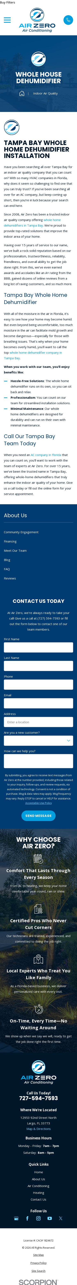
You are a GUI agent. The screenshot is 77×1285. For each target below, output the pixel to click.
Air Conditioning (38, 1186)
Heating (38, 1193)
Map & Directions (38, 1129)
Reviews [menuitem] (10, 578)
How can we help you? (19, 751)
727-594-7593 (38, 1098)
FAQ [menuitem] (7, 569)
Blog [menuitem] (7, 560)
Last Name (11, 658)
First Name (11, 639)
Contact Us (38, 1199)
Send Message (38, 816)
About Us (38, 1179)
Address (10, 714)
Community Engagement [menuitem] (21, 532)
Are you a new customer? (22, 732)
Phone (8, 676)
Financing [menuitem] (10, 541)
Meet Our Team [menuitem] (15, 550)
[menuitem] (38, 1255)
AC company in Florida (46, 455)
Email (7, 695)
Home (38, 1172)
